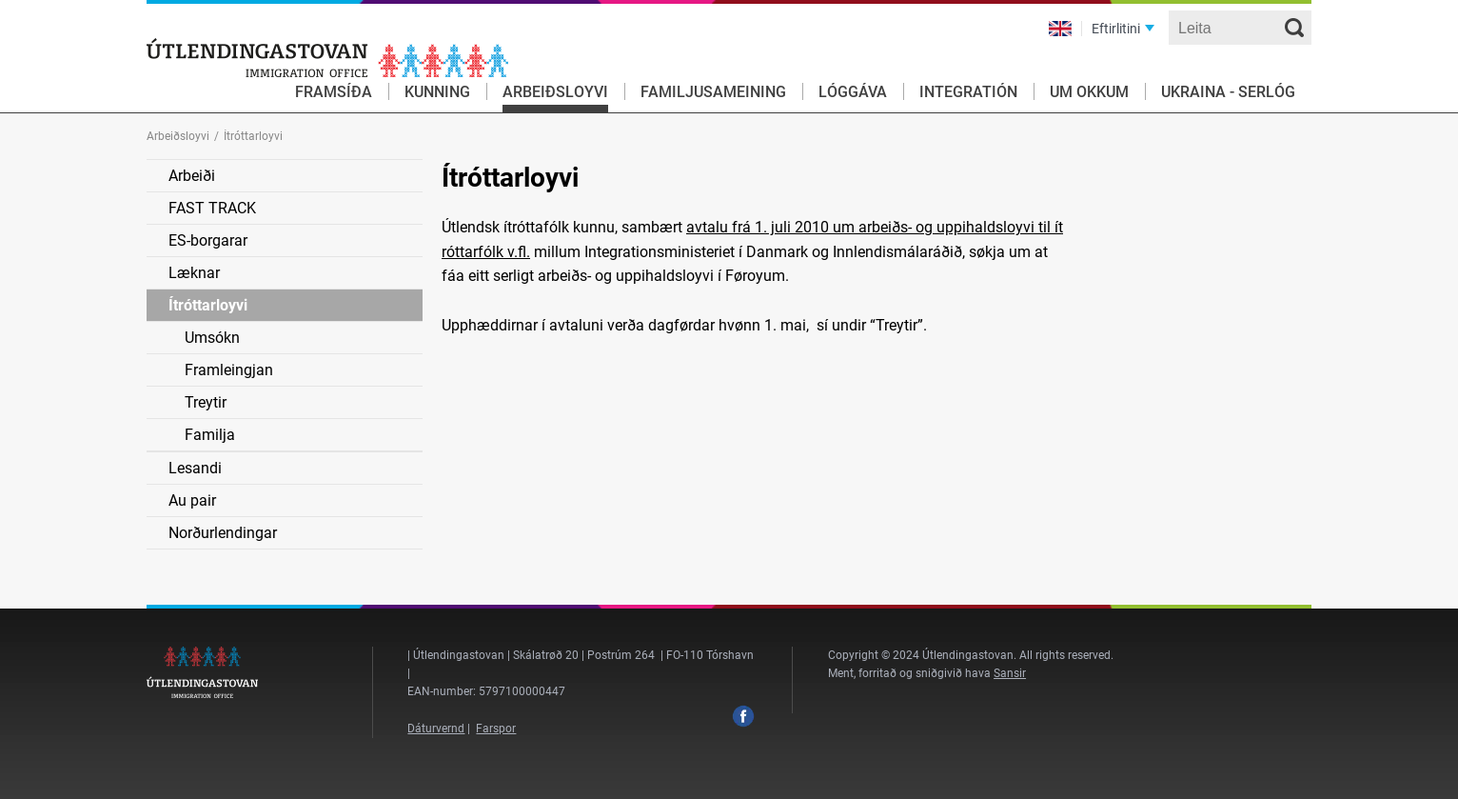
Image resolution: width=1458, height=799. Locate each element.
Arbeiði (191, 176)
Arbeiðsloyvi (555, 92)
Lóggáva (852, 92)
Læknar (194, 273)
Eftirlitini (1116, 28)
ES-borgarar (207, 240)
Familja (210, 435)
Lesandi (195, 468)
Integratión (968, 92)
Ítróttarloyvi (207, 305)
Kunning (437, 92)
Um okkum (1089, 92)
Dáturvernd (435, 728)
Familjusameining (713, 92)
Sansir (1010, 673)
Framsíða (333, 92)
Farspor (496, 728)
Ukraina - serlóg (1228, 92)
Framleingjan (229, 370)
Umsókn (212, 338)
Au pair (192, 500)
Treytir (206, 402)
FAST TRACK (212, 208)
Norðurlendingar (222, 533)
